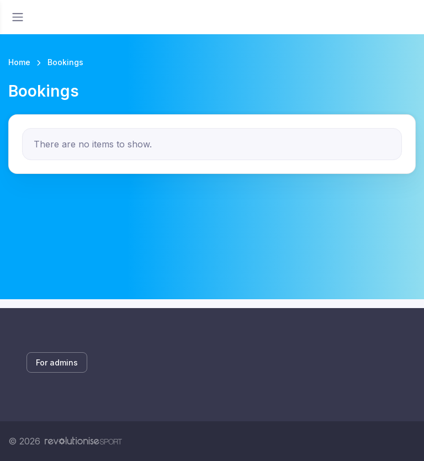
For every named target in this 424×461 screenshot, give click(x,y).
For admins (57, 362)
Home (19, 62)
